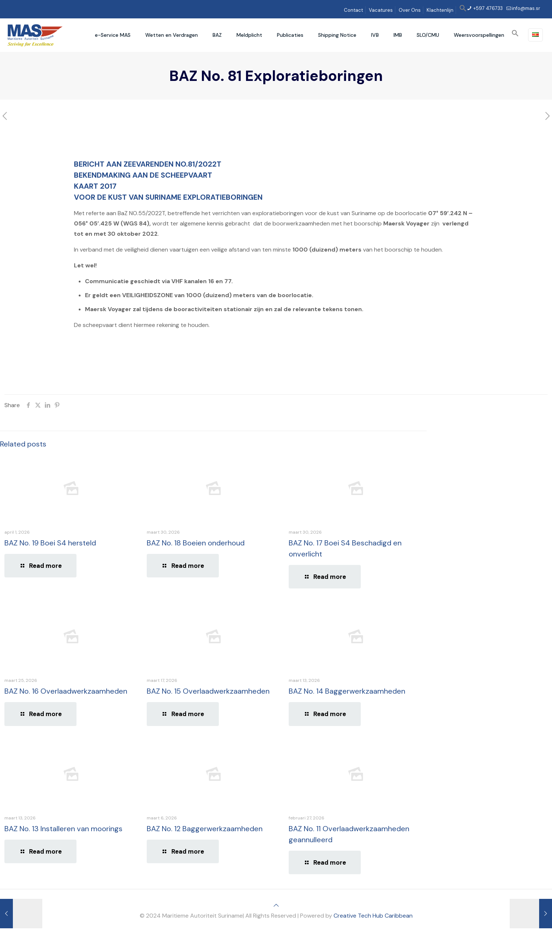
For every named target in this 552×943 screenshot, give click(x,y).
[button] (463, 10)
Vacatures (381, 10)
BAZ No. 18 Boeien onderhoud (196, 543)
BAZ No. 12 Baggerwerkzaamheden (205, 828)
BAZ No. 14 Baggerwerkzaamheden (347, 691)
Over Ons (410, 10)
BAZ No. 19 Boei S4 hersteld (50, 543)
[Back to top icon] (276, 905)
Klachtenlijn (440, 10)
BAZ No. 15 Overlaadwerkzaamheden (208, 691)
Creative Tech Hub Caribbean (373, 915)
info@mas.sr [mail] (526, 8)
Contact (353, 10)
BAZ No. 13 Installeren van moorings (63, 828)
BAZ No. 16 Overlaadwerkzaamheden (65, 691)
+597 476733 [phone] (487, 8)
